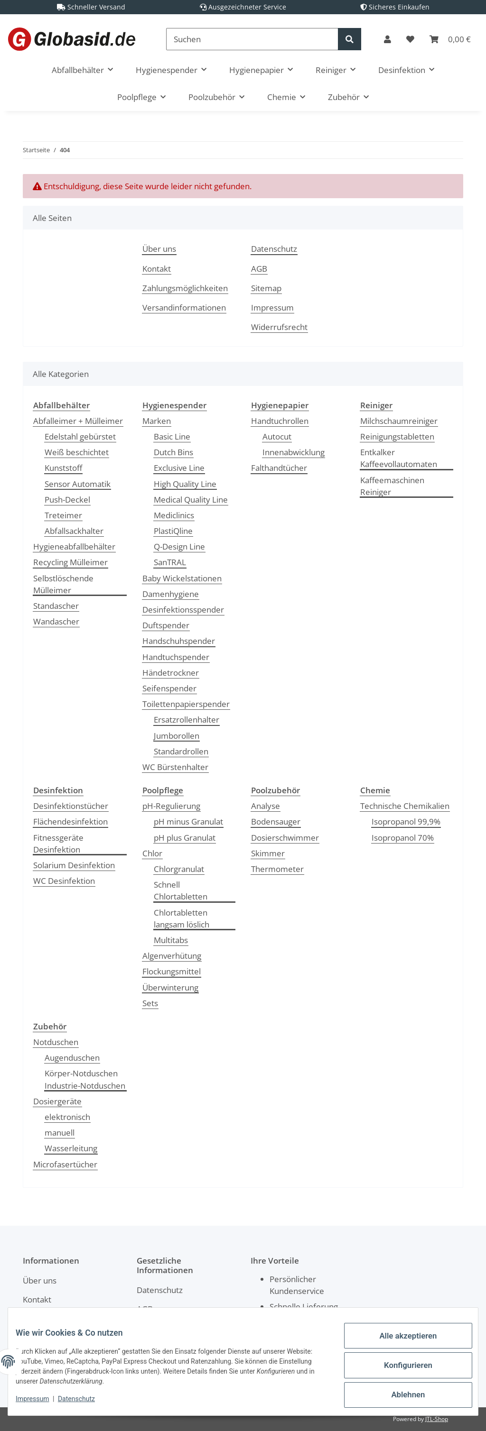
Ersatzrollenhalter (186, 719)
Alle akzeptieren (400, 1344)
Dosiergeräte (57, 1101)
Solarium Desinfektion (74, 865)
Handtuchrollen (279, 420)
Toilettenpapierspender (186, 703)
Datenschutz (274, 248)
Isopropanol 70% (403, 837)
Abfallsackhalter (74, 530)
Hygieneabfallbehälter (74, 546)
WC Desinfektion (64, 880)
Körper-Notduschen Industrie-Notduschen (85, 1079)
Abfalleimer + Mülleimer (78, 420)
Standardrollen (181, 751)
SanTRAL (170, 562)
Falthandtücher (279, 467)
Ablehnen (400, 1393)
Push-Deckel (67, 499)
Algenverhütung (171, 955)
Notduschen (55, 1042)
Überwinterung (170, 987)
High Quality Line (185, 483)
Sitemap (266, 288)
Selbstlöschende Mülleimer (63, 584)
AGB (259, 268)
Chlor (152, 853)
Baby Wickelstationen (182, 578)
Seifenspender (169, 688)
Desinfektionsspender (183, 609)
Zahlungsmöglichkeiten (185, 288)
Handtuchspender (175, 656)
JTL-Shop (436, 1419)
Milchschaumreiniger (399, 420)
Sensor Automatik (78, 483)
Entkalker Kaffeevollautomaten (398, 458)
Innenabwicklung (293, 452)
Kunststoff (63, 467)
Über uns (159, 248)
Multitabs (171, 940)
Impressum (272, 307)
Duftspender (165, 625)
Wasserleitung (71, 1148)
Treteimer (63, 515)
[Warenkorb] (450, 39)
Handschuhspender (178, 640)
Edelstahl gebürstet (80, 436)
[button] (387, 39)
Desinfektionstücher (70, 805)
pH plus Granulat (184, 837)
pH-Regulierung (171, 805)
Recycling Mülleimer (70, 562)
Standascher (56, 605)
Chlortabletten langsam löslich (181, 918)
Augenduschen (72, 1057)
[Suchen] (252, 39)
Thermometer (277, 868)
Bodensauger (275, 821)
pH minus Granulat (188, 821)
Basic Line (172, 436)
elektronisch (67, 1116)
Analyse (265, 805)
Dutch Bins (173, 452)
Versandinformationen (184, 307)
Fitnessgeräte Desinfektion (58, 843)
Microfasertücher (65, 1164)
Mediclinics (174, 515)
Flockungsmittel (171, 971)
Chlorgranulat (179, 868)
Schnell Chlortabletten (180, 890)
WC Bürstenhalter (175, 766)
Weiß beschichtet (77, 452)
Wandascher (56, 621)
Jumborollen (176, 735)
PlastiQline (173, 530)
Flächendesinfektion (70, 821)
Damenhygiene (170, 593)
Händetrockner (170, 672)
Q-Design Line (179, 546)
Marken (156, 420)
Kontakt (156, 268)
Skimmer (268, 853)
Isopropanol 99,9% (406, 821)
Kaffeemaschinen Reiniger (392, 486)
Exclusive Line (179, 467)
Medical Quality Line (191, 499)
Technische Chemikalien (404, 805)
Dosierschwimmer (285, 837)
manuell (60, 1132)
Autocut (276, 436)
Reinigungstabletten (397, 436)
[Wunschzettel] (410, 39)
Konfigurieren (400, 1369)
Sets (150, 1003)
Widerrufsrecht (279, 326)
